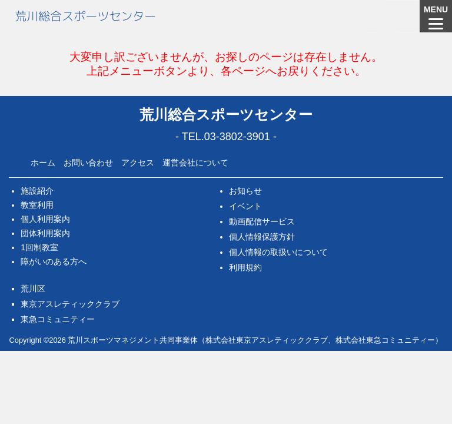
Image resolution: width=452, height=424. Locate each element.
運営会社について (195, 162)
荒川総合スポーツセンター (85, 16)
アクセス (137, 162)
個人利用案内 (45, 219)
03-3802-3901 (237, 137)
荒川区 (33, 288)
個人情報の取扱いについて (278, 252)
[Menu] (436, 16)
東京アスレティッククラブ (70, 304)
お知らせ (245, 191)
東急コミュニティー (58, 319)
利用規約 (245, 267)
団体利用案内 (45, 233)
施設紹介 (37, 191)
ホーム (43, 162)
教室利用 (37, 205)
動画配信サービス (262, 221)
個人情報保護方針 (262, 236)
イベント (245, 206)
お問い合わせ (88, 162)
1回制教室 (39, 247)
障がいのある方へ (54, 261)
